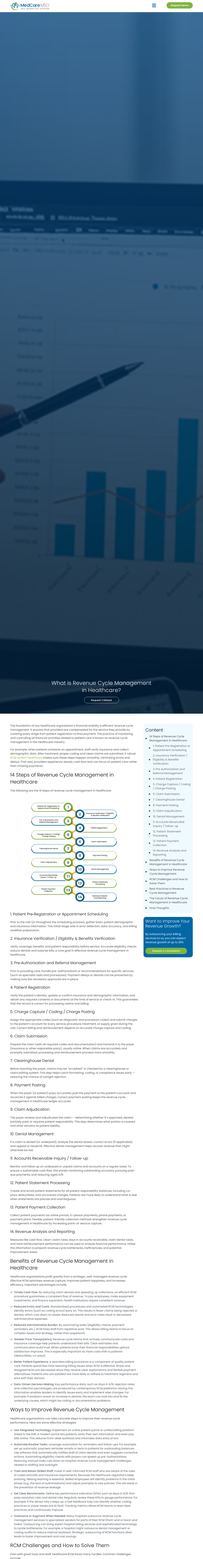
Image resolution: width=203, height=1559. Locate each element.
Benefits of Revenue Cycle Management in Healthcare (168, 862)
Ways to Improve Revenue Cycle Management (167, 872)
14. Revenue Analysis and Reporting (169, 853)
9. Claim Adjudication (167, 811)
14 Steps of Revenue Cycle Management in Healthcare (168, 738)
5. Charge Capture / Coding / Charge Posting (172, 786)
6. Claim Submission (166, 794)
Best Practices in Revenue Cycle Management (166, 891)
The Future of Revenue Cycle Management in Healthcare (168, 900)
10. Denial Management (168, 816)
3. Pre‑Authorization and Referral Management (169, 771)
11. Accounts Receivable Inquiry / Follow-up (168, 824)
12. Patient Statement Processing (167, 834)
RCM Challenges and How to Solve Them (168, 881)
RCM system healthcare (26, 758)
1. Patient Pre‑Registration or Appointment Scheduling (171, 748)
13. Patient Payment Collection (166, 843)
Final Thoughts (159, 908)
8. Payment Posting (165, 805)
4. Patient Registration (167, 779)
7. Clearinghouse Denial (169, 800)
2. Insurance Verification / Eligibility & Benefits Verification (170, 760)
